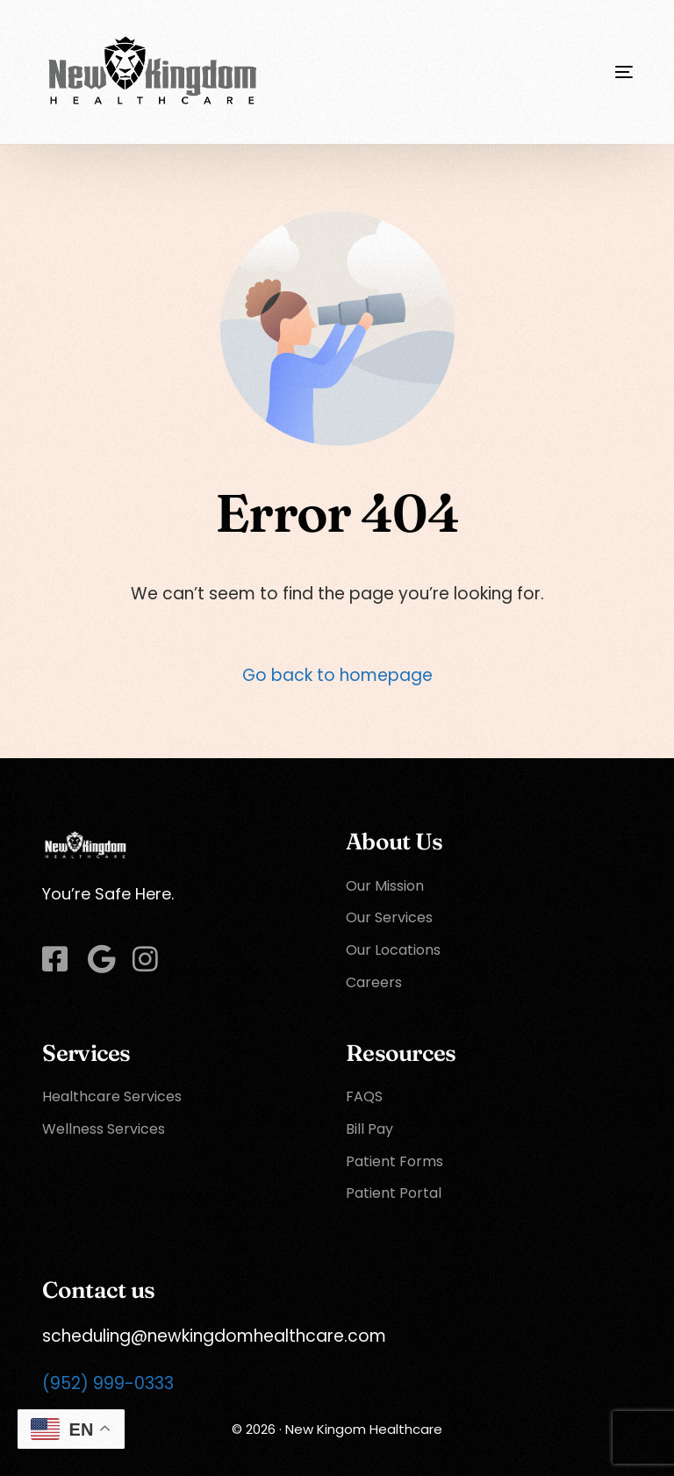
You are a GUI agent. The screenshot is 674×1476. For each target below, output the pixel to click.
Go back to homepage (337, 675)
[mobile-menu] (589, 72)
